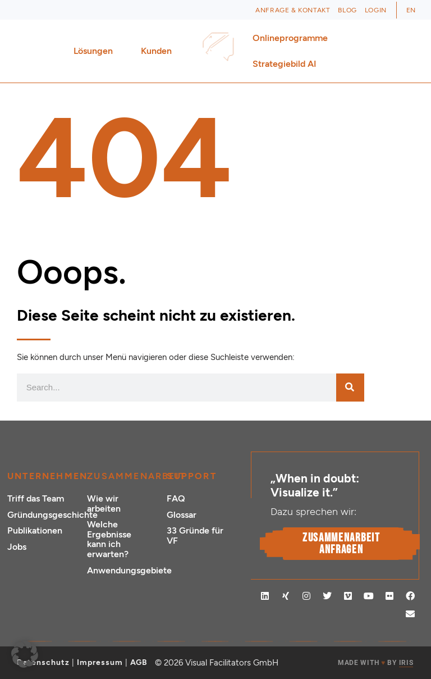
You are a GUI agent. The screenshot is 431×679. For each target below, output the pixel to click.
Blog (347, 10)
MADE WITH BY (375, 663)
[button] (24, 654)
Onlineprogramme (293, 38)
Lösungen (96, 51)
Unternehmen (47, 476)
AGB (139, 662)
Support (191, 476)
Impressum (100, 662)
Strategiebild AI (285, 63)
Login (376, 10)
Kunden (159, 51)
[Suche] (350, 387)
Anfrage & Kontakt (292, 10)
